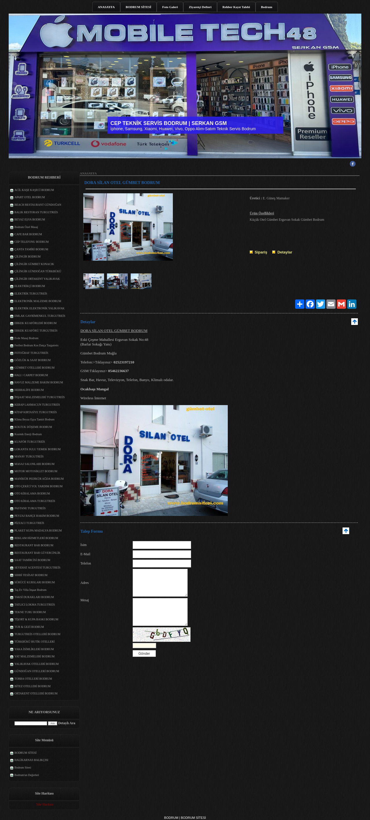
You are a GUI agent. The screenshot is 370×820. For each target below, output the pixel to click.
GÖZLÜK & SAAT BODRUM (32, 360)
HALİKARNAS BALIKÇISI (31, 760)
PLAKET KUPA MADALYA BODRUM (38, 530)
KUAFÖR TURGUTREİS (29, 441)
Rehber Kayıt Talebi (236, 7)
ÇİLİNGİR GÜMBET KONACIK (34, 264)
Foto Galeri (170, 7)
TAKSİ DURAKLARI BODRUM (34, 597)
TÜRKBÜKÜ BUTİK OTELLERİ (34, 641)
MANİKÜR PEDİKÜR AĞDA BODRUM (39, 478)
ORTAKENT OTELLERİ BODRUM (36, 693)
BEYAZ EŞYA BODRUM (29, 219)
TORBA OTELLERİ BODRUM (33, 678)
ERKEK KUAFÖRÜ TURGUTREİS (36, 330)
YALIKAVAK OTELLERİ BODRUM (36, 663)
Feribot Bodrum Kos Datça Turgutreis (36, 345)
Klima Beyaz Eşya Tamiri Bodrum (34, 419)
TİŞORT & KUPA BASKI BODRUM (36, 619)
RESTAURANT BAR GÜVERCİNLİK (37, 552)
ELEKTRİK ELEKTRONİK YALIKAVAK (39, 308)
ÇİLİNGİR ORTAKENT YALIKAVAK (37, 278)
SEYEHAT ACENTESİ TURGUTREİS (37, 567)
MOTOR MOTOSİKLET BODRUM (35, 471)
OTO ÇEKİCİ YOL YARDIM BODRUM (38, 486)
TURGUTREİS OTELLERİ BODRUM (37, 634)
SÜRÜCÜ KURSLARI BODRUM (34, 582)
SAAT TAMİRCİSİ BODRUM (32, 560)
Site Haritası (44, 804)
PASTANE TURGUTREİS (30, 508)
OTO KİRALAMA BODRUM (32, 493)
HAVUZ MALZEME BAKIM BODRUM (38, 382)
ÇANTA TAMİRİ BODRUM (31, 249)
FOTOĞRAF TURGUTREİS (31, 352)
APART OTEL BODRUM (29, 197)
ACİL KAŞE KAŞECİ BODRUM (34, 190)
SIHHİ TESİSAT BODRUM (30, 575)
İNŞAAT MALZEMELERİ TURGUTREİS (39, 397)
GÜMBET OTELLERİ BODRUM (34, 367)
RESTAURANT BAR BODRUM (33, 545)
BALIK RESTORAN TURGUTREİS (36, 212)
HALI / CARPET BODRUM (31, 375)
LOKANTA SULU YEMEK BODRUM (37, 449)
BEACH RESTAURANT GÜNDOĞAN (37, 204)
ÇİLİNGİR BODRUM (27, 256)
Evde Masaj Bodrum (26, 338)
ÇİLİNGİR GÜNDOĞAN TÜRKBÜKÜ (37, 271)
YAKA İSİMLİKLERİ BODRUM (34, 649)
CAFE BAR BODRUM (28, 234)
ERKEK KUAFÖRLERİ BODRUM (35, 323)
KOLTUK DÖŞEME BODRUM (33, 427)
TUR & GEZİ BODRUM (29, 626)
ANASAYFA (106, 7)
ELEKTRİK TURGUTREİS (30, 293)
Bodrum (266, 7)
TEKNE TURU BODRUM (30, 612)
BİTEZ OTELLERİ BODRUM (32, 686)
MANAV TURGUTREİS (29, 456)
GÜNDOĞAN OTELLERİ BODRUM (36, 671)
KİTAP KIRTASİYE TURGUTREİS (35, 412)
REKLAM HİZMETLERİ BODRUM (36, 538)
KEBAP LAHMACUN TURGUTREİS (37, 404)
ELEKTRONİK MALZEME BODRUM (37, 301)
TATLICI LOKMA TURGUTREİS (34, 604)
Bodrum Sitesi (22, 767)
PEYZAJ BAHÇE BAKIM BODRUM (36, 515)
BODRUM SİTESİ (138, 7)
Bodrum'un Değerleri (26, 775)
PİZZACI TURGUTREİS (29, 523)
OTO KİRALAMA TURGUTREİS (34, 501)
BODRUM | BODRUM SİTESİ (185, 817)
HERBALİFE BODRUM (29, 389)
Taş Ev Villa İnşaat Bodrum (30, 589)
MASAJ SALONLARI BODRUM (34, 464)
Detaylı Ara (66, 723)
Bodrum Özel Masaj (26, 227)
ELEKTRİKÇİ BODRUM (29, 286)
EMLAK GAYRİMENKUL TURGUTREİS (39, 315)
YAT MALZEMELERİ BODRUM (34, 656)
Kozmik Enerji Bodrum (28, 434)
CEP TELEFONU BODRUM (31, 241)
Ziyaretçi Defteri (200, 7)
